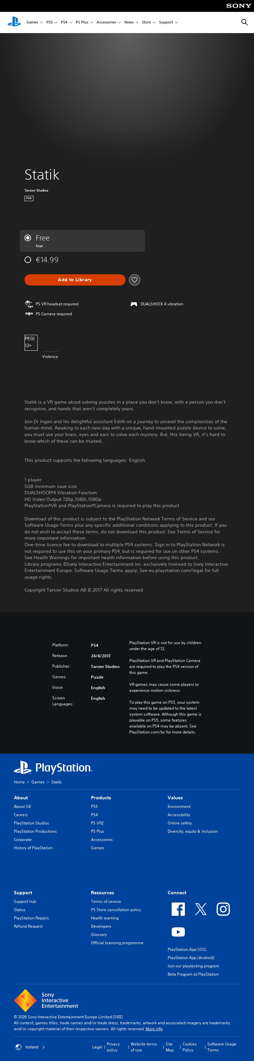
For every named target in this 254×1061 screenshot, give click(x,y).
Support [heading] (23, 893)
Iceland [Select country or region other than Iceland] (30, 1047)
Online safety (180, 823)
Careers (21, 815)
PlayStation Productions (35, 831)
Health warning (105, 918)
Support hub (25, 901)
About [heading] (21, 798)
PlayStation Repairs (31, 918)
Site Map (170, 1047)
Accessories (106, 22)
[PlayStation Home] (14, 22)
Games (32, 22)
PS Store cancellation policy (116, 909)
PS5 (49, 22)
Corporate (23, 839)
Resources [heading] (102, 893)
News (129, 22)
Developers (101, 926)
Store (146, 22)
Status (19, 909)
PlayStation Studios (31, 823)
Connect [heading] (177, 893)
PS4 (64, 22)
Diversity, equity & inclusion (193, 831)
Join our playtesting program (193, 966)
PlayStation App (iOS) (187, 949)
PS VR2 (97, 823)
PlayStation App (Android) (191, 957)
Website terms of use (144, 1047)
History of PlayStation (33, 848)
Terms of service (106, 901)
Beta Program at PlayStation (193, 974)
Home (19, 782)
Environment (179, 806)
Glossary (99, 934)
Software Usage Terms (221, 1047)
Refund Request (28, 926)
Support (166, 22)
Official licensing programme (117, 943)
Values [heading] (175, 798)
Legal (97, 1047)
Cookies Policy (190, 1047)
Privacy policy (113, 1047)
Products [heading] (101, 798)
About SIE (22, 806)
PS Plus (82, 22)
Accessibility (179, 815)
